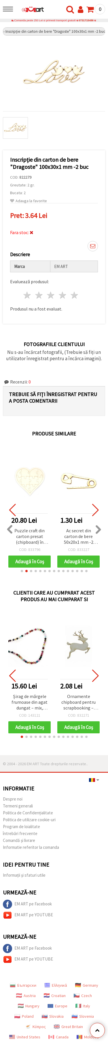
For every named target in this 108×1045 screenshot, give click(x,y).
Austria (26, 995)
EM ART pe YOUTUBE (28, 915)
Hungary (28, 1006)
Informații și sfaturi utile (24, 875)
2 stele (39, 295)
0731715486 (86, 20)
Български (23, 985)
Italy (82, 1006)
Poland (24, 1016)
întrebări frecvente (20, 833)
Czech (83, 995)
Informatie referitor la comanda (31, 847)
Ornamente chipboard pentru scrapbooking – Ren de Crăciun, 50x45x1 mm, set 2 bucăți (78, 702)
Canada (58, 1037)
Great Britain (68, 1026)
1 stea (27, 295)
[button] (22, 571)
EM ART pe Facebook (27, 904)
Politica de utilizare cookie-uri (29, 819)
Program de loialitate (21, 826)
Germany (86, 985)
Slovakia (53, 1016)
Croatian (55, 995)
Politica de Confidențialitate (28, 812)
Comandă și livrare (19, 840)
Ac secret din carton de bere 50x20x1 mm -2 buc (78, 537)
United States (24, 1037)
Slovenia (83, 1016)
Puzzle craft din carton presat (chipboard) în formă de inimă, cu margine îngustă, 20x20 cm (30, 537)
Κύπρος (35, 1026)
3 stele (51, 295)
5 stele (74, 295)
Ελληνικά (55, 985)
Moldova (88, 1037)
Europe (57, 1006)
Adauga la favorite (28, 201)
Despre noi (12, 799)
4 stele (63, 295)
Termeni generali (18, 806)
